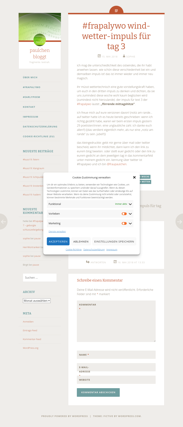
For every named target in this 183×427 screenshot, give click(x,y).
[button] (134, 177)
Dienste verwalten (57, 231)
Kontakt (29, 106)
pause (37, 238)
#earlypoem (31, 97)
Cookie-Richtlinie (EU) (39, 136)
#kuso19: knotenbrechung (36, 185)
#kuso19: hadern (32, 194)
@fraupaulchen (117, 164)
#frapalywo (84, 104)
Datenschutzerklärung (94, 249)
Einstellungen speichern (114, 241)
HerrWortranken (31, 247)
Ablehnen (80, 241)
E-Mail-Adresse (84, 371)
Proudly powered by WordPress (64, 416)
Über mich (30, 77)
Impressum (111, 249)
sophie (26, 238)
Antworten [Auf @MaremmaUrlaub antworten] (98, 262)
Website (84, 379)
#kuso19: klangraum (33, 168)
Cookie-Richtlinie (74, 249)
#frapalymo (31, 87)
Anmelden (28, 321)
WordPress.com (129, 416)
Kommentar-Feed (32, 339)
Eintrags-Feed (30, 330)
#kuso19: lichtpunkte (34, 177)
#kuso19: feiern (31, 159)
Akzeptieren (58, 241)
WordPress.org (30, 348)
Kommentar (86, 306)
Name (84, 354)
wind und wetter (139, 181)
